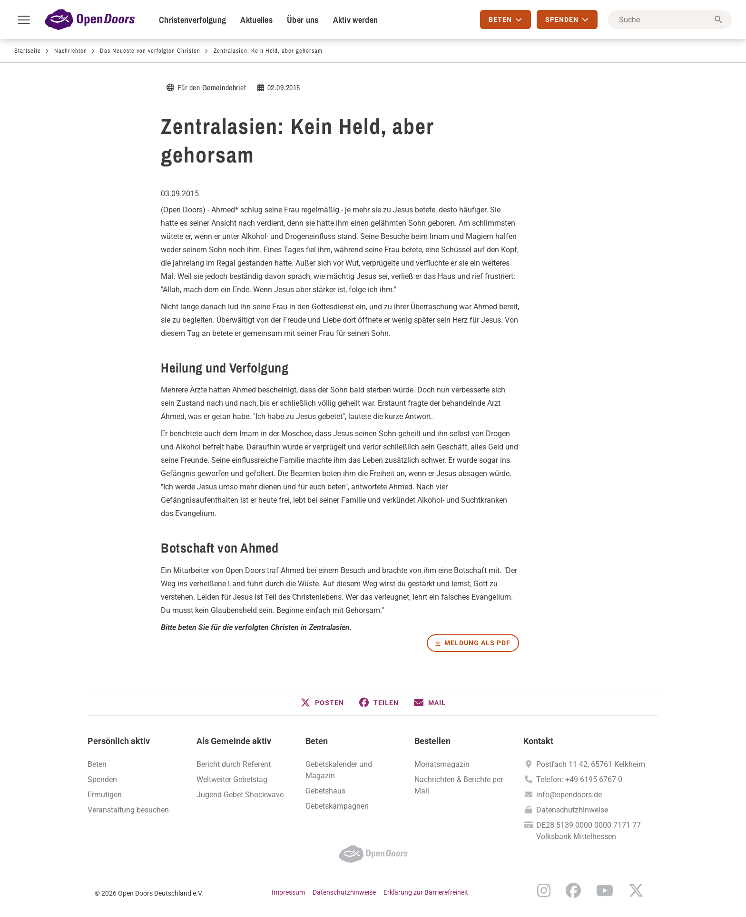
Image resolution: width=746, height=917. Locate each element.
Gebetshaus (325, 790)
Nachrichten (70, 51)
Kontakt (538, 741)
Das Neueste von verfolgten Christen (150, 51)
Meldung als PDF (477, 643)
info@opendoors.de (569, 794)
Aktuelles (256, 20)
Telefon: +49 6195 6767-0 (579, 779)
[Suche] (670, 19)
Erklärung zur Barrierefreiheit (425, 892)
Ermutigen (105, 794)
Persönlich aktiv (119, 741)
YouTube (605, 890)
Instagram (544, 890)
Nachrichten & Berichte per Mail (458, 785)
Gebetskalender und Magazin (338, 770)
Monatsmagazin (442, 764)
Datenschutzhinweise (572, 809)
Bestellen (432, 741)
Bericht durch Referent (233, 764)
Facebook (573, 890)
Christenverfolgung (192, 20)
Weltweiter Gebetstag (231, 779)
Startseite (27, 51)
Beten (97, 764)
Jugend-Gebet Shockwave (240, 794)
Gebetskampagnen (337, 806)
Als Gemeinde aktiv (233, 741)
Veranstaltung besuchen (128, 809)
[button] (322, 702)
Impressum (288, 892)
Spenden (102, 779)
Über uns (302, 20)
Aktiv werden (355, 20)
